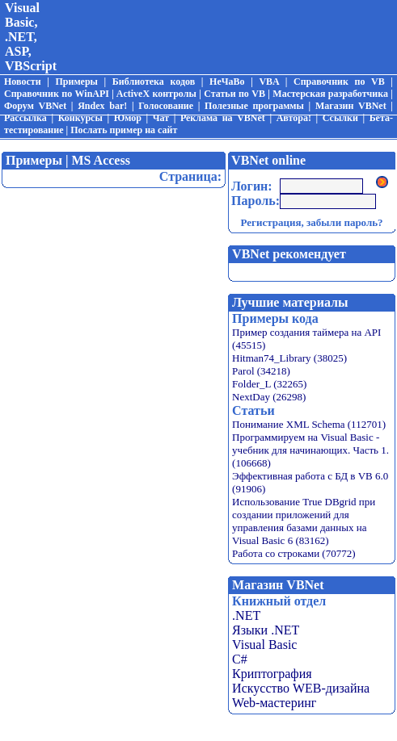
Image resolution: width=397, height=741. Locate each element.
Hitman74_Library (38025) (289, 358)
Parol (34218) (261, 371)
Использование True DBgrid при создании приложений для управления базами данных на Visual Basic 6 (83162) (303, 521)
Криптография (272, 673)
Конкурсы (80, 118)
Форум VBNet (35, 105)
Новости (22, 81)
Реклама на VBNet (222, 118)
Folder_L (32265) (269, 384)
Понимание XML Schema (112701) (309, 424)
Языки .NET (265, 630)
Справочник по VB (339, 81)
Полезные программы (254, 105)
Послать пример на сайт (123, 130)
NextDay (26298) (269, 397)
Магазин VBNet (350, 105)
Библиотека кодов (153, 81)
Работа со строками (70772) (293, 553)
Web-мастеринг (274, 703)
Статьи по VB (234, 93)
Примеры (76, 81)
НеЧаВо (226, 81)
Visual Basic (264, 644)
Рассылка (25, 118)
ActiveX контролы (156, 93)
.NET (246, 615)
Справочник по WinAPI (56, 93)
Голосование (165, 105)
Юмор (127, 118)
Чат (161, 118)
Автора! (294, 118)
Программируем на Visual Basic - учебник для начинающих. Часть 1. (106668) (310, 450)
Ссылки (340, 118)
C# (239, 659)
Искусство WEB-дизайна (301, 688)
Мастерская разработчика (330, 93)
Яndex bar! (102, 105)
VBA (269, 81)
